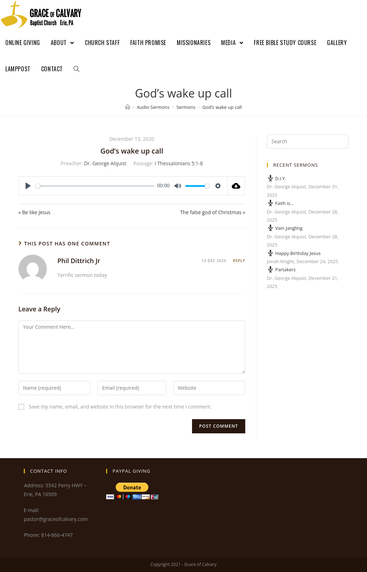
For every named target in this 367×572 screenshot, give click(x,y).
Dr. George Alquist (105, 163)
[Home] (127, 107)
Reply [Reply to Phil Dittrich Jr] (239, 260)
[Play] (28, 185)
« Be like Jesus (34, 212)
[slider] (94, 186)
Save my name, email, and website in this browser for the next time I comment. (120, 406)
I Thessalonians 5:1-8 (179, 163)
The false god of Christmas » (212, 212)
